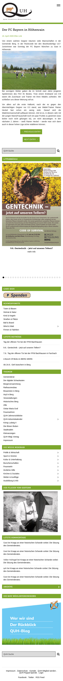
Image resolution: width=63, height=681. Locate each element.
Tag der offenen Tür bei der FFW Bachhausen (22, 342)
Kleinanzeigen (9, 433)
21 (52, 277)
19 (47, 277)
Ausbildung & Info (10, 481)
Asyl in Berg (8, 394)
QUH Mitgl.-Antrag (11, 437)
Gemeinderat (8, 377)
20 (50, 277)
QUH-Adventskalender (12, 419)
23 (57, 277)
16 (40, 277)
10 (25, 277)
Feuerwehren (9, 412)
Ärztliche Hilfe (9, 470)
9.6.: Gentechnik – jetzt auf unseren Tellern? (22, 348)
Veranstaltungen (10, 398)
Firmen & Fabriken (11, 330)
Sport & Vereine (10, 456)
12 (30, 277)
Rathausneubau (10, 387)
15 (37, 277)
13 (33, 277)
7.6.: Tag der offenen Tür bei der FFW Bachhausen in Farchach (30, 353)
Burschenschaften (11, 463)
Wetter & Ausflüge (11, 477)
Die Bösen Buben (10, 426)
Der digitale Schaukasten (14, 380)
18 (45, 277)
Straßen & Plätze (10, 319)
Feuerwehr (7, 466)
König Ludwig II (9, 423)
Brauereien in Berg (11, 391)
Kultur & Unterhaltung (12, 459)
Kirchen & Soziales (11, 474)
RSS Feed (40, 677)
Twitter (31, 677)
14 (35, 277)
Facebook (22, 677)
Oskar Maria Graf (10, 408)
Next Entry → (31, 139)
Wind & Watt (8, 326)
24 (59, 277)
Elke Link (18, 36)
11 (28, 277)
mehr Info (31, 252)
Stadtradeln (8, 430)
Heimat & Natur (9, 312)
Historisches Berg (10, 401)
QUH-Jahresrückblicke (12, 416)
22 (55, 277)
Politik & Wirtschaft (11, 452)
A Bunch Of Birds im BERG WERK (18, 359)
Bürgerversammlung (12, 384)
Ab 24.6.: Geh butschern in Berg (17, 365)
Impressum (8, 440)
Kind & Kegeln (9, 316)
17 (42, 277)
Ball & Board (8, 323)
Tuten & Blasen (9, 309)
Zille (5, 405)
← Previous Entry (31, 132)
